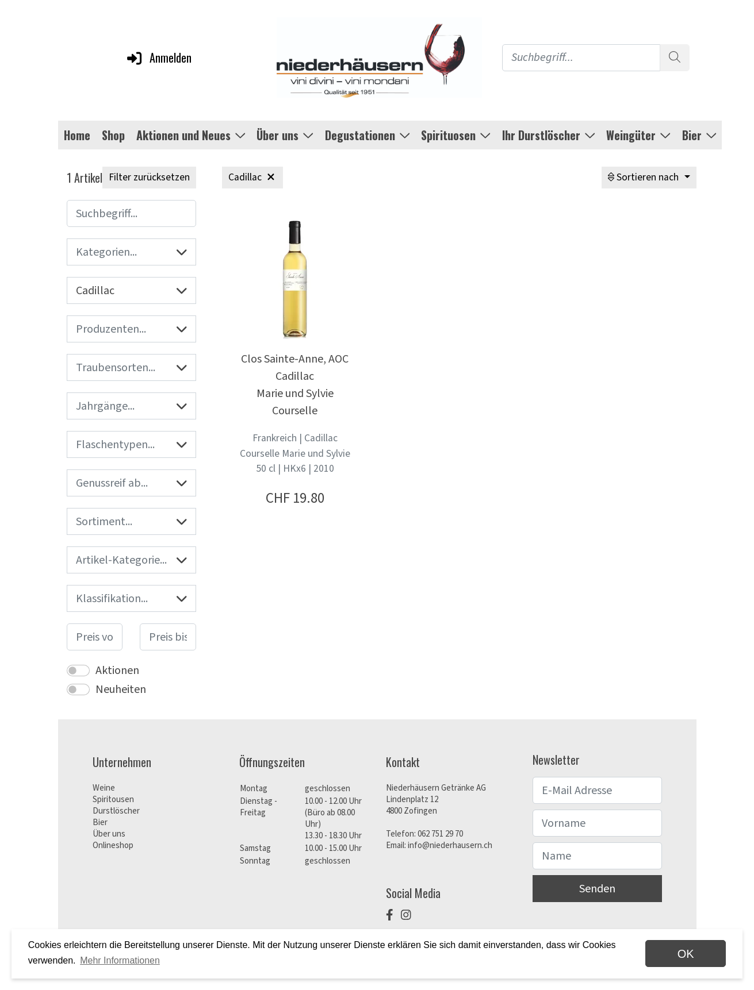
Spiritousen (113, 799)
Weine (104, 788)
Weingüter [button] (638, 135)
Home (77, 135)
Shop (113, 135)
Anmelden (158, 57)
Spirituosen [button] (456, 135)
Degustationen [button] (367, 135)
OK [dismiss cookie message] (686, 953)
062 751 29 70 (440, 834)
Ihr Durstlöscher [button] (548, 135)
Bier (100, 822)
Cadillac (131, 291)
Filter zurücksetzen (149, 177)
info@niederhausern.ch (450, 845)
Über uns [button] (285, 135)
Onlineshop (113, 845)
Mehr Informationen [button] (120, 960)
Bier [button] (699, 135)
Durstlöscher (116, 811)
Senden (597, 889)
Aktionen (117, 670)
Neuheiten (120, 689)
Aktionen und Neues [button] (191, 135)
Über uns (109, 834)
